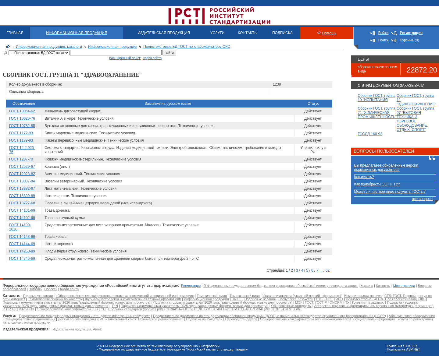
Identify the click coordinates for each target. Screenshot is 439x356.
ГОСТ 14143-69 (22, 236)
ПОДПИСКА (282, 33)
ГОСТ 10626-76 (22, 118)
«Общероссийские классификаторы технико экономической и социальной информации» (124, 296)
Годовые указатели (38, 296)
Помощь (329, 33)
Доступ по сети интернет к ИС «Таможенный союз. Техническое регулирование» (120, 319)
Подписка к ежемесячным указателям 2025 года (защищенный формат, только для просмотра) (195, 306)
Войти (383, 33)
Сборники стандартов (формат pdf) (135, 309)
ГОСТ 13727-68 (22, 203)
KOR (276, 309)
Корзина (366, 285)
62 (328, 270)
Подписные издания (260, 299)
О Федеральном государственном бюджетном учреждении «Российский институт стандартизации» (280, 285)
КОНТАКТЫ (248, 33)
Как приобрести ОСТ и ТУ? (377, 184)
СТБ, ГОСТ (324, 299)
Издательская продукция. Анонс (77, 329)
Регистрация (191, 285)
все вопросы (422, 199)
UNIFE (237, 299)
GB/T (298, 309)
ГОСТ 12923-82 (22, 174)
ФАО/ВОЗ (26, 309)
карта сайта (152, 58)
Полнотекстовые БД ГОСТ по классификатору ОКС (186, 46)
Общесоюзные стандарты (291, 306)
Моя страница (404, 285)
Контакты (383, 285)
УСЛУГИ (217, 33)
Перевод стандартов (241, 319)
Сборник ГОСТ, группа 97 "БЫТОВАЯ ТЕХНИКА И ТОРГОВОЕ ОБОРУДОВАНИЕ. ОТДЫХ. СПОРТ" (415, 119)
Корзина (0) (409, 40)
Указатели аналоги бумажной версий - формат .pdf (301, 296)
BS (96, 309)
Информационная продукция (112, 46)
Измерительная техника (363, 296)
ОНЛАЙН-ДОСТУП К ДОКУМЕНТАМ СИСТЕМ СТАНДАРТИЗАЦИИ (217, 309)
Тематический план (212, 296)
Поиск (383, 40)
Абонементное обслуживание (412, 316)
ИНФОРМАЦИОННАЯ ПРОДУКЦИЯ (76, 33)
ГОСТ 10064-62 (22, 111)
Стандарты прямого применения (30, 319)
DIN (115, 306)
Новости (50, 289)
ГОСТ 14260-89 (22, 251)
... (321, 270)
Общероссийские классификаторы (64, 309)
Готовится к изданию (368, 302)
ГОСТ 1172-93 (21, 133)
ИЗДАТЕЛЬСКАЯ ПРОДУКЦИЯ (163, 33)
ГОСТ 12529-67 (22, 166)
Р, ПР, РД (9, 309)
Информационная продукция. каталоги (49, 46)
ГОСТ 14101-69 (22, 210)
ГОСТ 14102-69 (22, 218)
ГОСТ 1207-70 (21, 159)
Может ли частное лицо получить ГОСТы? (390, 191)
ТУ (347, 302)
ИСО (339, 299)
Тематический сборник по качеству (55, 299)
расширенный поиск (125, 58)
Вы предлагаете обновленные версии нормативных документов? (386, 167)
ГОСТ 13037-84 (22, 181)
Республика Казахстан (295, 299)
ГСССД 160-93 (370, 134)
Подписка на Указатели (204, 319)
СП (103, 309)
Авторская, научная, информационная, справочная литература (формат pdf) (374, 306)
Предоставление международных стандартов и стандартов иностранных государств (84, 316)
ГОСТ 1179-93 (21, 140)
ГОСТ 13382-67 (22, 188)
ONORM (336, 302)
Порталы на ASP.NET (403, 349)
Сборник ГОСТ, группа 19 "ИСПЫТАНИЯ (376, 97)
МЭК (298, 302)
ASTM (287, 309)
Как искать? (364, 177)
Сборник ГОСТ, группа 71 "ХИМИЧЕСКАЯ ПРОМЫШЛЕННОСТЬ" (377, 112)
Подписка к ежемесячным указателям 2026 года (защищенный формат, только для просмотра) (77, 302)
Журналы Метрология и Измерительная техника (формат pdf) (133, 299)
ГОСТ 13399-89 (22, 196)
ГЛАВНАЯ (15, 33)
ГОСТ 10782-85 (22, 126)
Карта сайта (69, 289)
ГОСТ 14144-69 (22, 244)
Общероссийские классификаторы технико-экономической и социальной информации (327, 319)
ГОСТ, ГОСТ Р (316, 302)
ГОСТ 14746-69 (22, 258)
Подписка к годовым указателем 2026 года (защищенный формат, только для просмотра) (222, 302)
